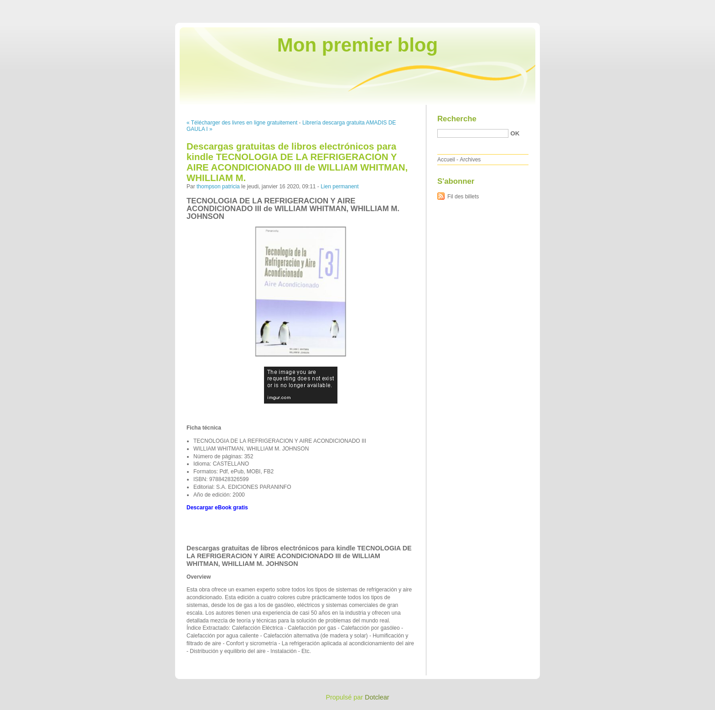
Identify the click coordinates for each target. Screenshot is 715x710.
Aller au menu (643, 6)
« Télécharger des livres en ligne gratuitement (242, 122)
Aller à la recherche (688, 6)
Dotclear (377, 697)
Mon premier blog (357, 45)
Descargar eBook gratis (217, 507)
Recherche (457, 118)
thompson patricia (218, 186)
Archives (470, 159)
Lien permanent (339, 186)
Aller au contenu (603, 6)
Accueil (446, 159)
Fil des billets (463, 196)
